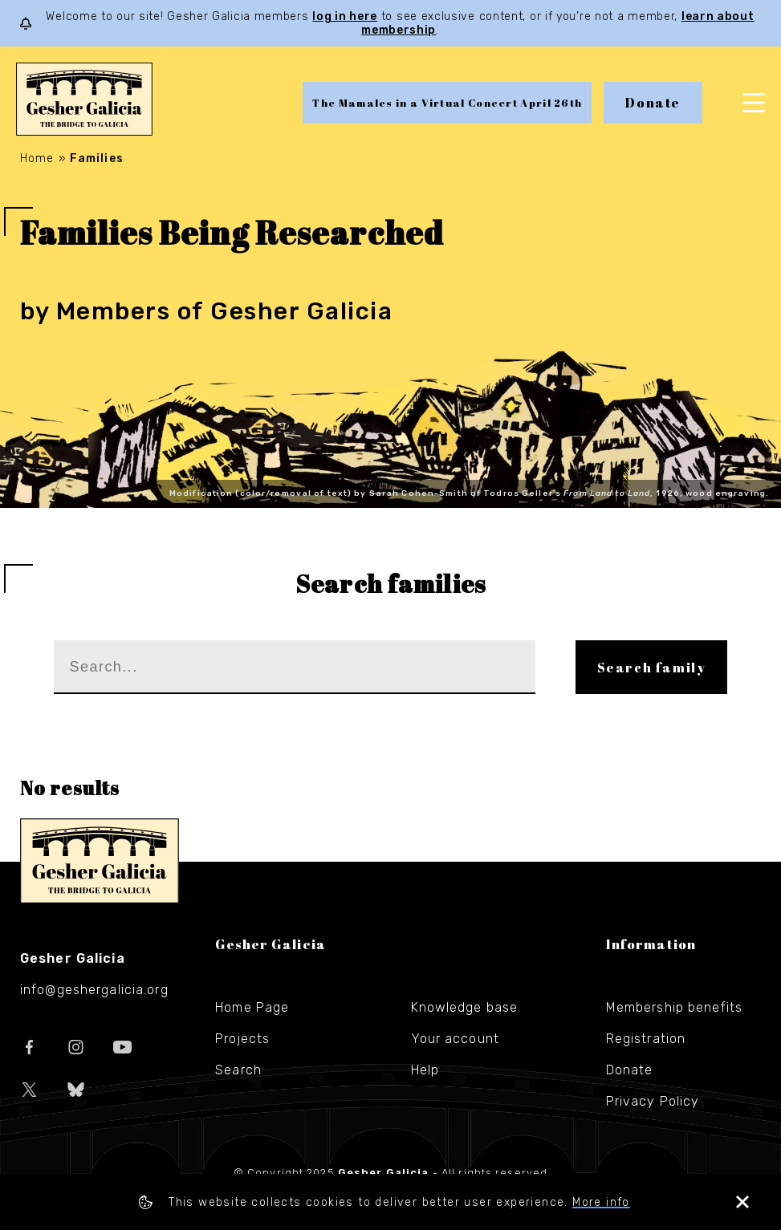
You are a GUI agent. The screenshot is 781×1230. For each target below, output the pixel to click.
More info (601, 1202)
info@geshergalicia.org (94, 989)
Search (238, 1070)
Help (425, 1070)
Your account (455, 1038)
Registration (645, 1038)
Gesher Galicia (99, 860)
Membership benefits (674, 1007)
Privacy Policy (653, 1101)
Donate (653, 103)
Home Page (252, 1007)
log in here (344, 16)
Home (37, 158)
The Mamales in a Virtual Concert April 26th (447, 102)
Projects (242, 1038)
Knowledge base (465, 1007)
